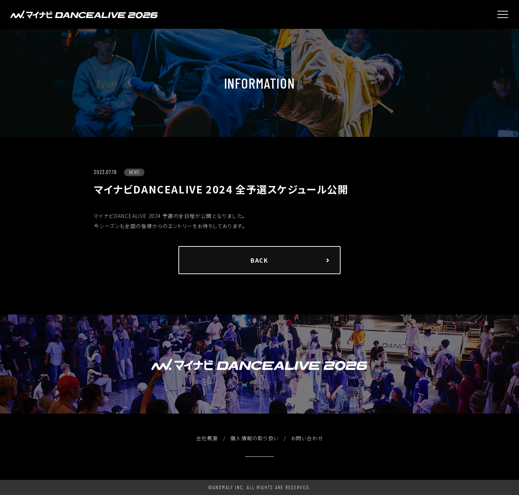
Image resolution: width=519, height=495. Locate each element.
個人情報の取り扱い (254, 438)
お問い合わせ (307, 438)
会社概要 (207, 438)
